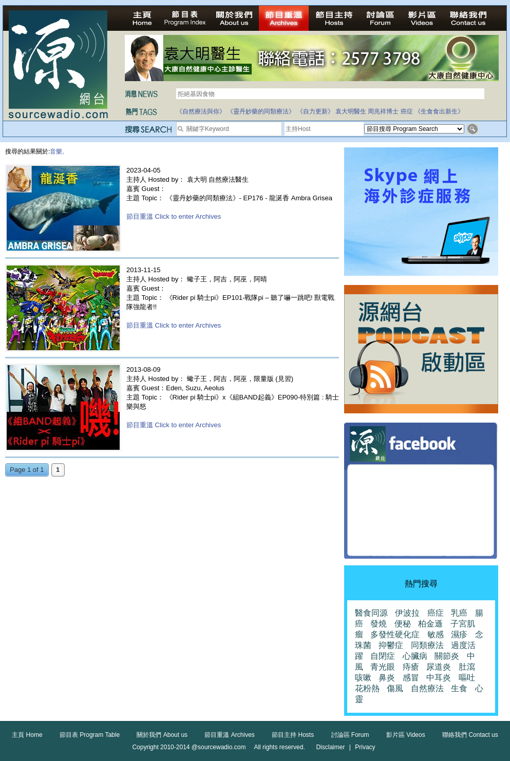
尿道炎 (438, 666)
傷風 (395, 688)
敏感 (435, 634)
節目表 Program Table (90, 734)
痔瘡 (411, 666)
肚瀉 (467, 666)
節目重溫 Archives (229, 734)
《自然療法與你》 (200, 111)
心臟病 (415, 656)
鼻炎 (387, 677)
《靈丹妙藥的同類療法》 (261, 111)
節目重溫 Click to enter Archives (173, 216)
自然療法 (427, 688)
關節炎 (447, 656)
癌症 (407, 111)
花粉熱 (367, 688)
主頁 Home (27, 734)
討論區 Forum (350, 734)
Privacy (365, 747)
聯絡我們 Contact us (470, 734)
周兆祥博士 (383, 111)
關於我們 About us (162, 734)
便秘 (402, 623)
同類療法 (427, 645)
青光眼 (382, 666)
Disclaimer (330, 747)
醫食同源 (371, 612)
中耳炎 (438, 677)
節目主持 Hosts (293, 734)
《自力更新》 (315, 111)
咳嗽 (363, 677)
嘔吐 (467, 677)
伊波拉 (407, 612)
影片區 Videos (405, 734)
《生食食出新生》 (439, 111)
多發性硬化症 (395, 634)
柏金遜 (430, 623)
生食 (459, 688)
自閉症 (382, 656)
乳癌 (459, 612)
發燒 (378, 623)
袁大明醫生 (350, 111)
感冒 (411, 677)
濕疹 (459, 634)
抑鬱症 (391, 645)
